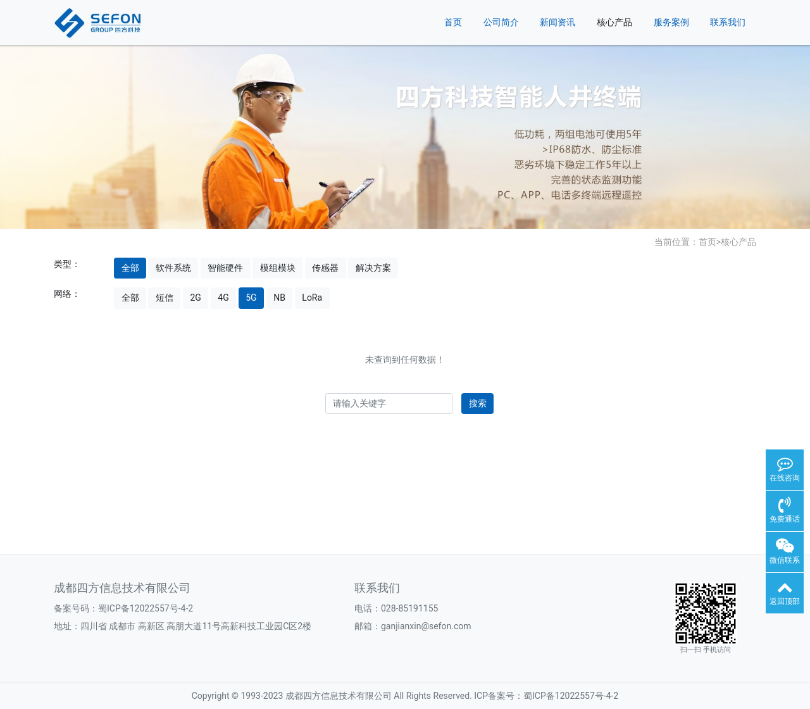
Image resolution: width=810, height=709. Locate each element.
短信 (164, 297)
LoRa (312, 297)
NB (279, 297)
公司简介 (501, 22)
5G (251, 297)
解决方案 (373, 268)
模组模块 (278, 268)
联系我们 (727, 22)
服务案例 (671, 22)
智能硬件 (225, 268)
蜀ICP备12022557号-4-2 (145, 608)
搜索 (478, 403)
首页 (453, 22)
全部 (130, 268)
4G (223, 297)
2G (195, 297)
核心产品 (614, 22)
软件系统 (173, 268)
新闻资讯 (557, 22)
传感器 (325, 268)
